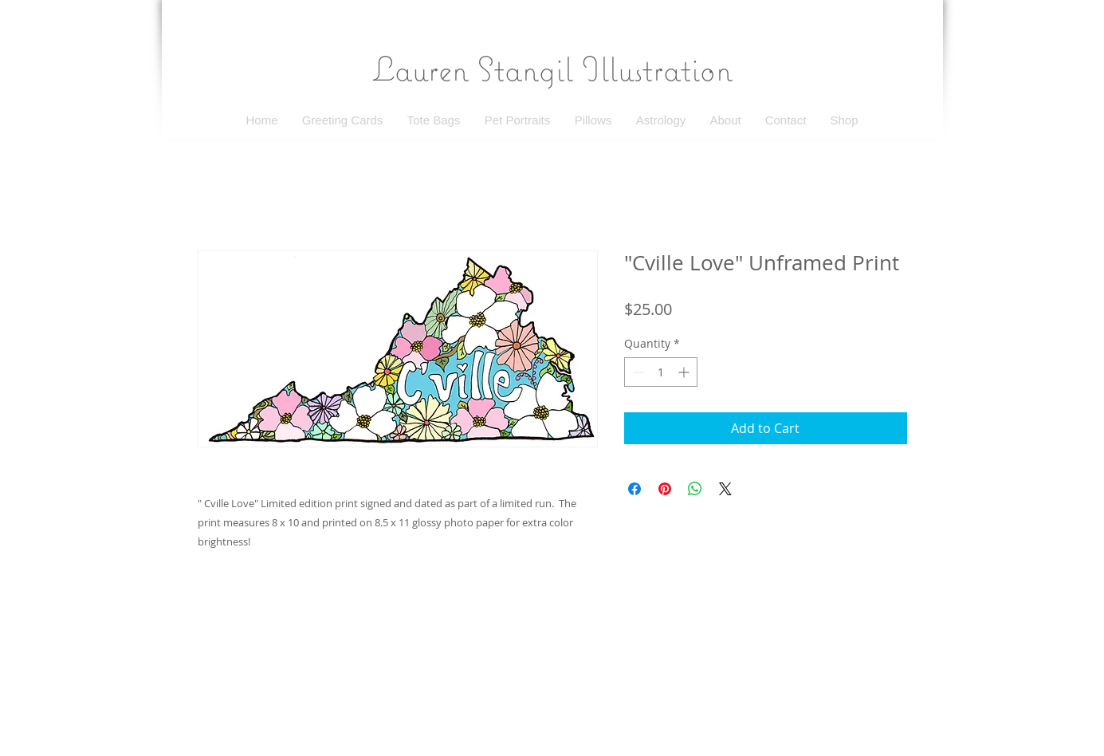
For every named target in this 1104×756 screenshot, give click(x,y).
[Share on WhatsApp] (695, 488)
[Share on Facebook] (634, 488)
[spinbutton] (660, 372)
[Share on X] (725, 488)
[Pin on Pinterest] (664, 488)
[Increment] (685, 372)
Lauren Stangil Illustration (552, 68)
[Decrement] (636, 372)
